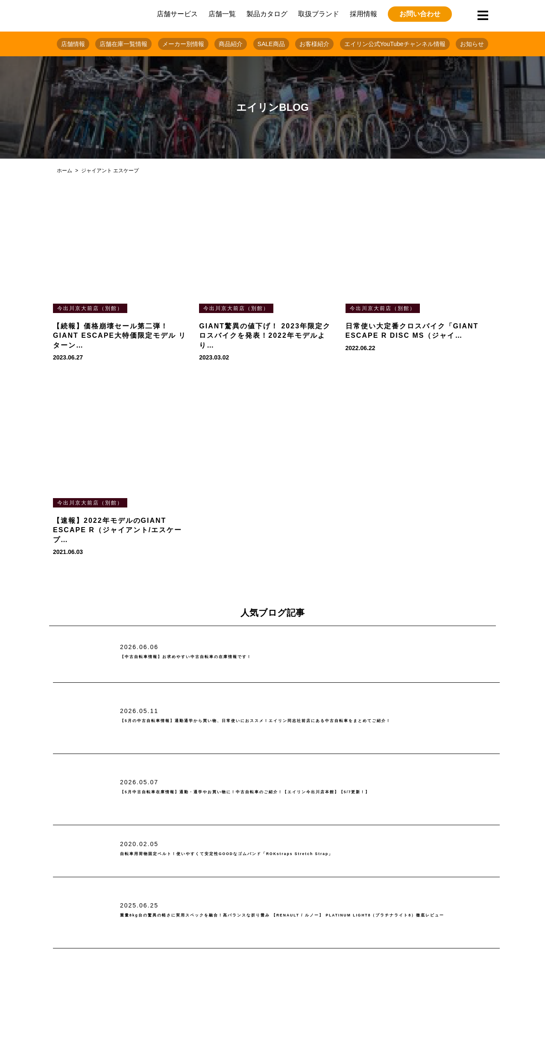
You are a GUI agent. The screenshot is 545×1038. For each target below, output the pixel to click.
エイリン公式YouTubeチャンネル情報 (394, 44)
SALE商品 (271, 44)
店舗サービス (177, 13)
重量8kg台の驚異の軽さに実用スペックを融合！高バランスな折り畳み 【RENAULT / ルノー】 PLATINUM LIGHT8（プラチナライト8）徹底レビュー (308, 915)
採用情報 (363, 13)
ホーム (64, 171)
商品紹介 (231, 44)
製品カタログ (266, 13)
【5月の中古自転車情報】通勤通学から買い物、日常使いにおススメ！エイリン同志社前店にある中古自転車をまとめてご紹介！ (307, 721)
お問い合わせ (419, 13)
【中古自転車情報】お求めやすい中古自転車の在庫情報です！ (227, 657)
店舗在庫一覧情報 (123, 44)
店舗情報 (73, 44)
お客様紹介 (314, 44)
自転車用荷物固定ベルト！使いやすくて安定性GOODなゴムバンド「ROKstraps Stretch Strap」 (293, 854)
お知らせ (472, 44)
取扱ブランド (318, 13)
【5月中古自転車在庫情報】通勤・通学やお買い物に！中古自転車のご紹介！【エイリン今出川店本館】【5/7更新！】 (309, 792)
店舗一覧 (222, 13)
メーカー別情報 (183, 44)
